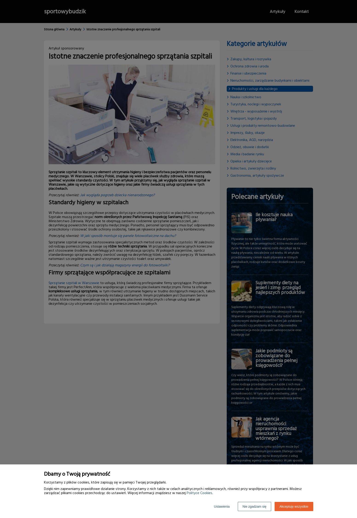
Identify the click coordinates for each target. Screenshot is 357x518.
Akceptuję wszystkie (293, 506)
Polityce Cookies (199, 493)
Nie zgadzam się (255, 506)
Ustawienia (221, 506)
